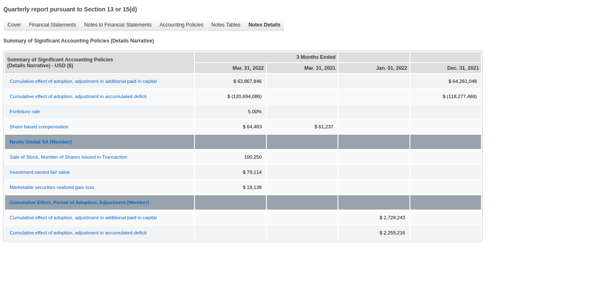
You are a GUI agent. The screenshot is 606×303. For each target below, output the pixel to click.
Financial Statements (50, 25)
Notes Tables (223, 25)
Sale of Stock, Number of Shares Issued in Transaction (68, 156)
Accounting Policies (179, 25)
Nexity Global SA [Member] (41, 141)
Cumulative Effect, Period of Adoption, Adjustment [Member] (79, 202)
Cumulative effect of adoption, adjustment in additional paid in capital (83, 81)
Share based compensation (39, 126)
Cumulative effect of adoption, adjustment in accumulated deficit (78, 96)
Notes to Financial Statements (116, 25)
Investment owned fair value (40, 172)
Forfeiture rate (25, 111)
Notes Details (262, 25)
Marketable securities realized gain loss (52, 187)
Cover (12, 25)
